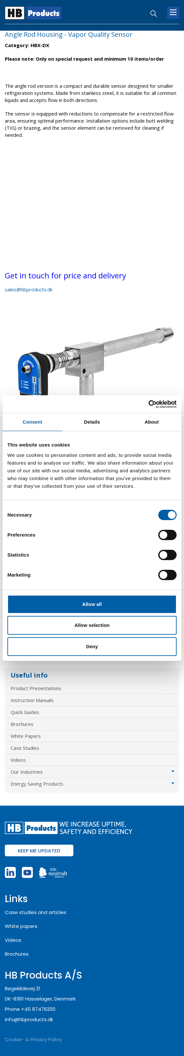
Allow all (92, 604)
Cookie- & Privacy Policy (33, 1039)
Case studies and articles (35, 912)
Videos (18, 760)
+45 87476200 (38, 1009)
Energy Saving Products (37, 783)
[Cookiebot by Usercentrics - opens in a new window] (148, 404)
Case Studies (25, 748)
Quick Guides (25, 712)
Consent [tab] (32, 422)
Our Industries (27, 772)
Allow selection (91, 625)
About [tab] (151, 422)
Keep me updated (39, 850)
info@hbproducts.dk (29, 1019)
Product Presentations (36, 688)
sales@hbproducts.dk (28, 289)
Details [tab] (92, 422)
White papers (21, 926)
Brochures (22, 724)
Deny (92, 646)
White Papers (26, 736)
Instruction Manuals (32, 700)
